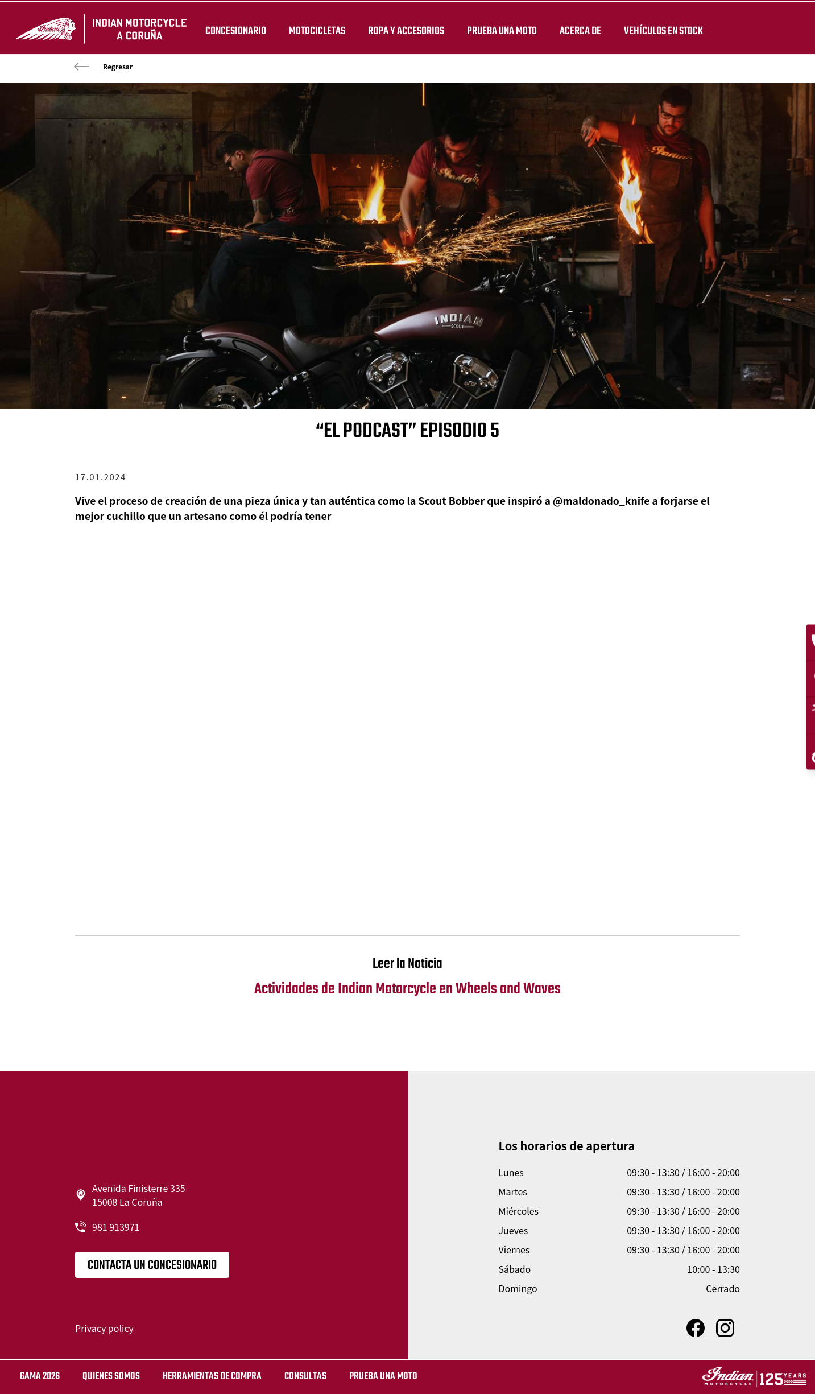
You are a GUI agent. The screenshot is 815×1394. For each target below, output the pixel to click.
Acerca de (578, 29)
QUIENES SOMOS (111, 1376)
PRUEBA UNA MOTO (500, 29)
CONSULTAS (305, 1376)
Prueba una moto (383, 1376)
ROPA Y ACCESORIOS (404, 29)
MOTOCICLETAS (315, 29)
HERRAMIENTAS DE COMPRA (212, 1376)
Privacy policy (104, 1328)
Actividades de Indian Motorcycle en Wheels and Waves (407, 977)
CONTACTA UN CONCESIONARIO (152, 1265)
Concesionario (234, 29)
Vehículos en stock (661, 29)
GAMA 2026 (40, 1376)
